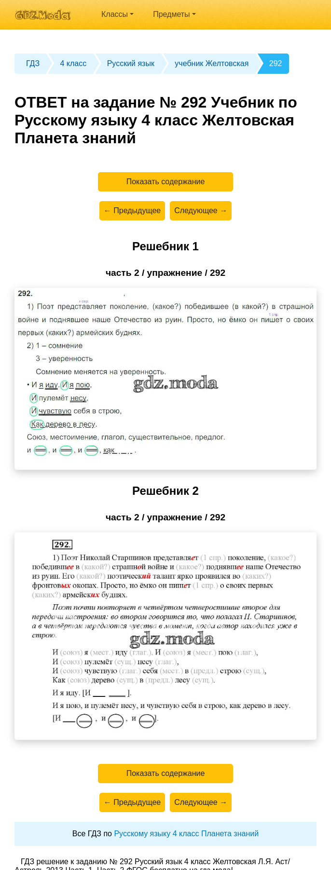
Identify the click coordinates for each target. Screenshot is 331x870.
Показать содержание (165, 181)
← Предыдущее (132, 210)
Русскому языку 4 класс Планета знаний (186, 833)
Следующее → (200, 210)
